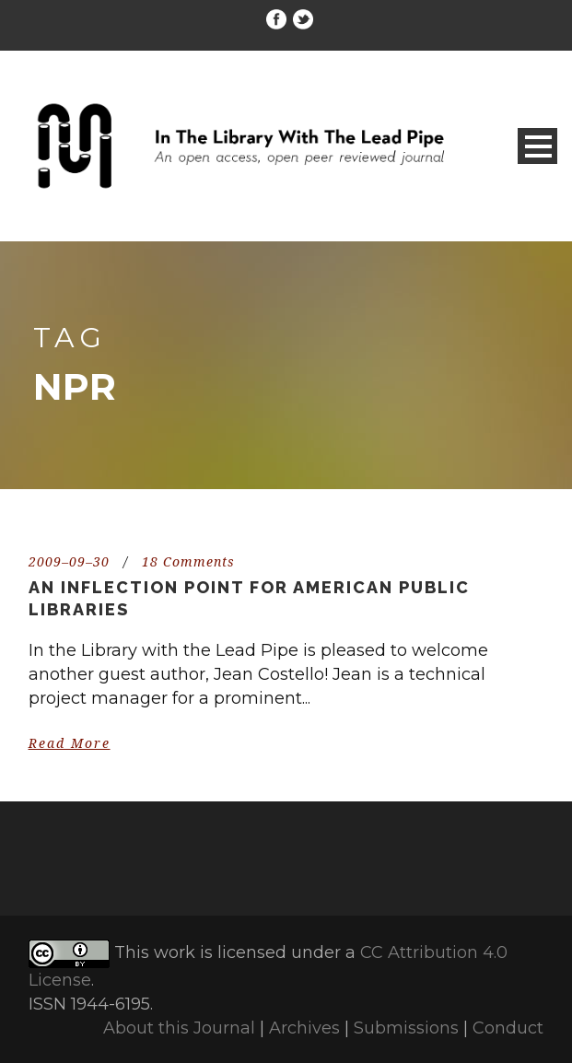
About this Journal (179, 1028)
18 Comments (188, 562)
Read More (70, 743)
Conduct (508, 1028)
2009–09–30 (69, 562)
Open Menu (537, 146)
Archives (304, 1028)
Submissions (406, 1028)
